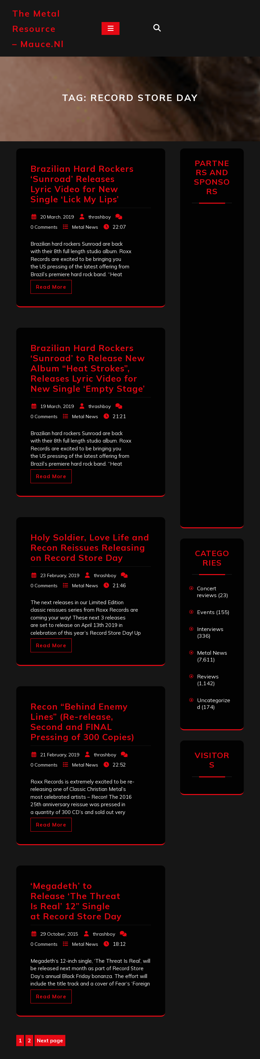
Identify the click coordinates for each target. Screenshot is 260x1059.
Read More (51, 287)
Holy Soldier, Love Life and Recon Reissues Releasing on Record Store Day (89, 547)
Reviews (208, 676)
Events (206, 612)
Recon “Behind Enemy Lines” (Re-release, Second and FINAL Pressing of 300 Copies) (82, 721)
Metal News (85, 227)
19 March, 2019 (57, 406)
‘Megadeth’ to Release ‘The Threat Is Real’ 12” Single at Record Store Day (76, 900)
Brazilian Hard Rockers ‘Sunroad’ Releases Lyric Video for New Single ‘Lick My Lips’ (82, 183)
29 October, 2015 (59, 934)
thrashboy (99, 217)
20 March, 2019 (57, 217)
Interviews (210, 629)
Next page (50, 1040)
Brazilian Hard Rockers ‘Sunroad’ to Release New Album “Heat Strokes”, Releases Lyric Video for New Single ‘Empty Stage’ (87, 368)
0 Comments (44, 227)
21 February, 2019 (59, 755)
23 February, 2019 (59, 575)
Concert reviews (207, 591)
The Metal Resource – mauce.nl (38, 28)
